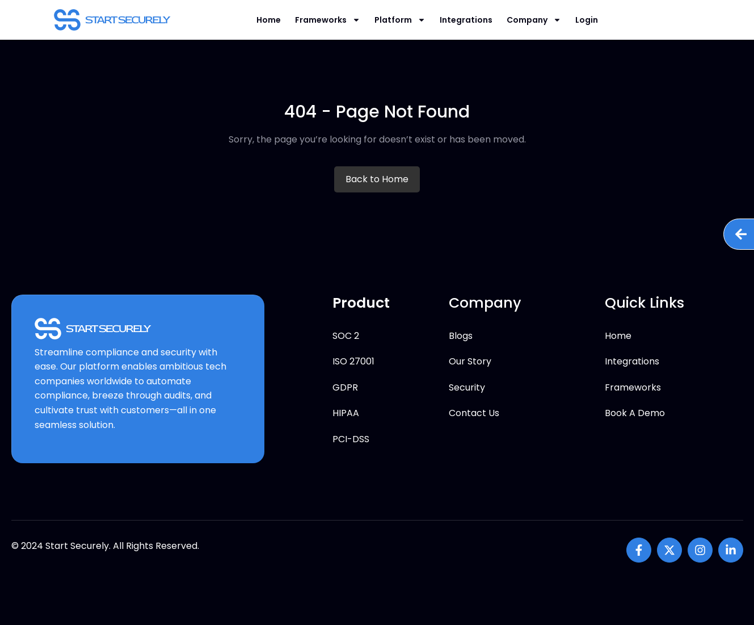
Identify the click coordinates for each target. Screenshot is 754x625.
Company (534, 20)
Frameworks (327, 20)
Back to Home (377, 179)
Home (268, 20)
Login (586, 20)
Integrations (466, 20)
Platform (400, 20)
